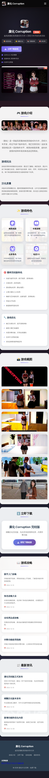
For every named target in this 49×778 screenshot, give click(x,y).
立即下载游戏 (11, 49)
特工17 (3, 770)
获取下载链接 (24, 549)
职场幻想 (20, 770)
